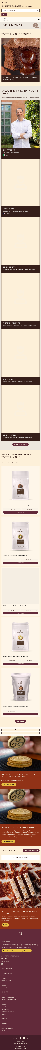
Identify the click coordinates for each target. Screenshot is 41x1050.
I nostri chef (4, 1023)
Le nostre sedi (4, 1025)
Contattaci (3, 983)
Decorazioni (4, 1006)
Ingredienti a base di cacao (7, 997)
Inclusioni (3, 1004)
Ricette (3, 971)
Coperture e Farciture (6, 1002)
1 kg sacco (29, 509)
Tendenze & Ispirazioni (6, 973)
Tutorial (3, 1030)
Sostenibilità (4, 975)
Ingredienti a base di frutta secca (8, 999)
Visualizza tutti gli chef (20, 444)
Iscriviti (5, 925)
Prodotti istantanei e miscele (7, 1011)
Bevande (3, 1014)
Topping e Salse (5, 1009)
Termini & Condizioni (20, 1046)
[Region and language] (20, 10)
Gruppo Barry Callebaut (6, 980)
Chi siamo (3, 978)
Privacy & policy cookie (20, 1048)
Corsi (2, 1021)
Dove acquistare (5, 988)
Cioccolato (3, 994)
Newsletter (3, 985)
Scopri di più (20, 721)
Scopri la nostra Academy (7, 1028)
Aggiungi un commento (31, 850)
